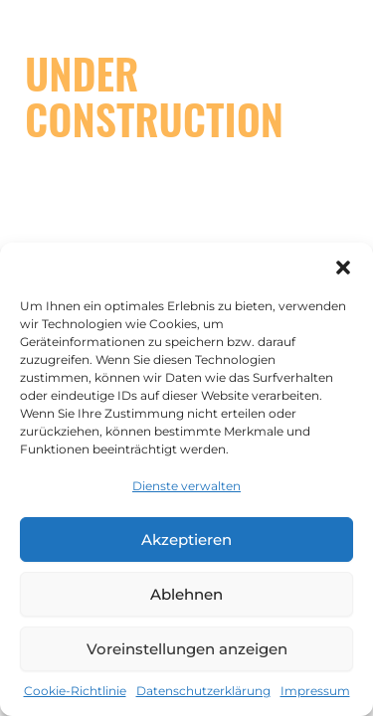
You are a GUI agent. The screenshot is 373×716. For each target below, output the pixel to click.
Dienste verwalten (186, 485)
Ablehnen (186, 594)
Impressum (315, 690)
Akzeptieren (186, 539)
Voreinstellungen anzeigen (187, 648)
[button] (343, 267)
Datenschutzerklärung (203, 690)
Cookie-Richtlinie (75, 690)
